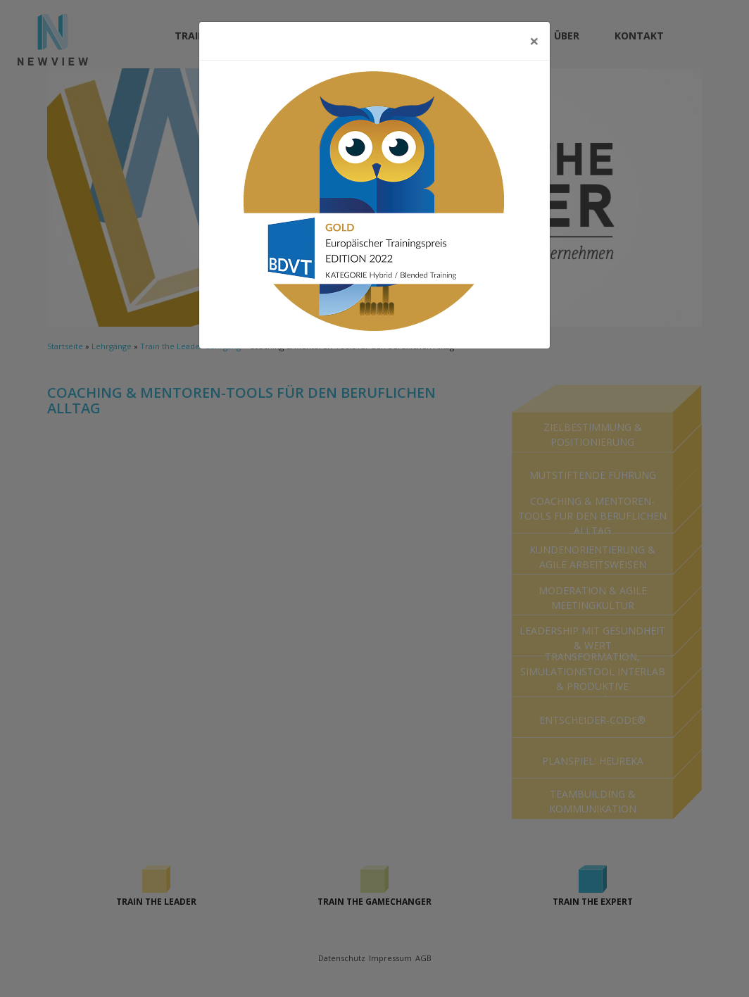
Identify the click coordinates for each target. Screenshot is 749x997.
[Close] (534, 40)
